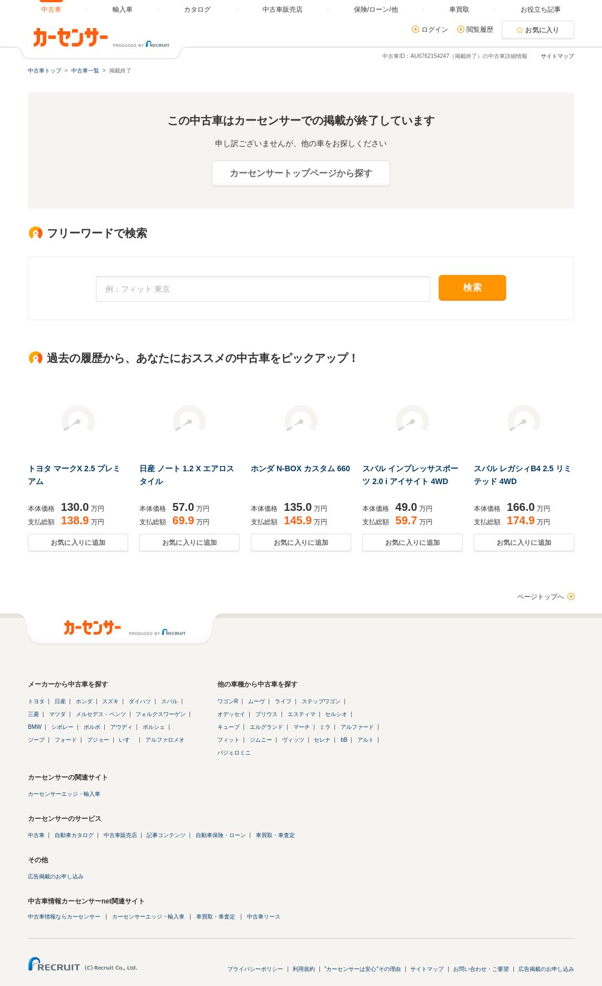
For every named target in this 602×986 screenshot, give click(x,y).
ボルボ (92, 727)
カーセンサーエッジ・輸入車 (64, 794)
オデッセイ (231, 714)
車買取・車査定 (275, 835)
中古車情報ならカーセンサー (64, 917)
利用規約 (304, 969)
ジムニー (261, 740)
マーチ (301, 727)
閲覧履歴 (480, 29)
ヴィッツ (293, 740)
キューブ (228, 727)
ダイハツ (140, 701)
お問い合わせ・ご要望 (481, 969)
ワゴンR (227, 701)
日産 (60, 701)
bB (344, 740)
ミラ (325, 727)
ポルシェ (154, 727)
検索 (472, 287)
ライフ (283, 701)
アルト (365, 740)
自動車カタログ (74, 835)
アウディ (121, 727)
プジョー (98, 740)
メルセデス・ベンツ (101, 714)
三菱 (33, 714)
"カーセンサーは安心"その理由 (362, 969)
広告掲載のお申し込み (56, 876)
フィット (228, 740)
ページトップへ (540, 597)
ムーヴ (256, 701)
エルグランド (266, 727)
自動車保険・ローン (221, 835)
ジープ (36, 740)
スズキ (110, 701)
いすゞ (127, 740)
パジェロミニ (234, 753)
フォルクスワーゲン (160, 714)
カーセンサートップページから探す (301, 173)
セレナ (322, 740)
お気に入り (542, 30)
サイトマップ (557, 56)
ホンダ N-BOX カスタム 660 (300, 468)
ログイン (434, 29)
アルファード (357, 727)
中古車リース (263, 917)
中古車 (36, 835)
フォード (66, 740)
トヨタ (36, 701)
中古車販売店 (120, 835)
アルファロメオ (165, 740)
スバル (169, 701)
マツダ (57, 714)
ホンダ (84, 701)
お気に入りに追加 (78, 543)
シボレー (62, 727)
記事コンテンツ (166, 835)
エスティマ (301, 714)
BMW (34, 727)
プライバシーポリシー (255, 969)
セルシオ (336, 714)
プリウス (266, 714)
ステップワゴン (321, 701)
